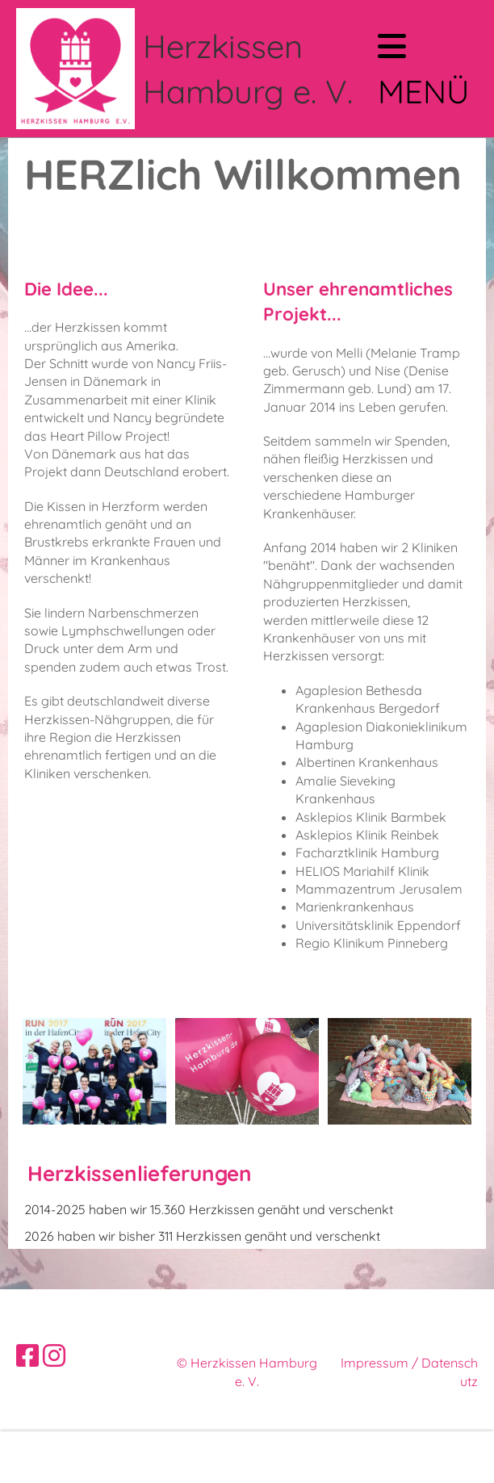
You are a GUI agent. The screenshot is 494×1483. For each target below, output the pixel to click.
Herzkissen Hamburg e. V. (248, 68)
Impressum (374, 1363)
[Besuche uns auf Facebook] (27, 1355)
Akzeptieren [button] (430, 1457)
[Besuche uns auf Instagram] (54, 1355)
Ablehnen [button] (344, 1457)
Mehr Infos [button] (50, 1457)
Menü (424, 70)
